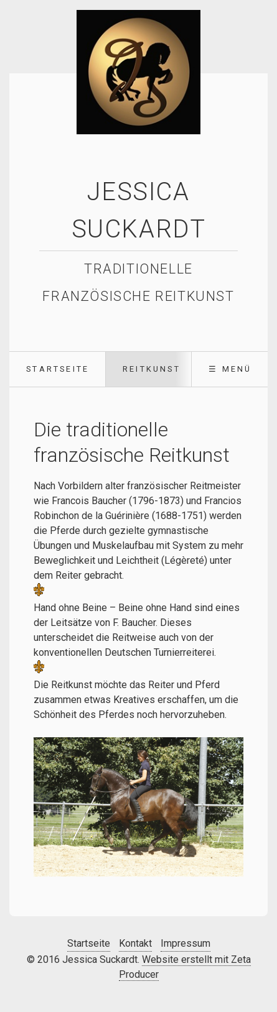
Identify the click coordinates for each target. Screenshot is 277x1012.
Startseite (57, 369)
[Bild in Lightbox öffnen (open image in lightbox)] (138, 807)
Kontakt (135, 943)
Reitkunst (152, 369)
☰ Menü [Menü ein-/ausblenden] (230, 369)
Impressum (185, 943)
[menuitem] (57, 369)
